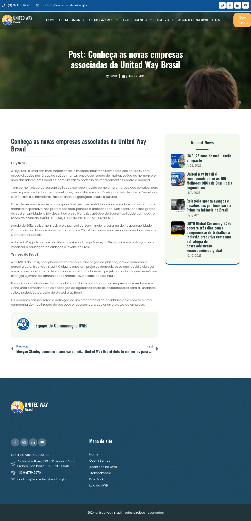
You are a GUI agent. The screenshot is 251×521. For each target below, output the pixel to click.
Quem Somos (72, 20)
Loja (216, 20)
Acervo (165, 20)
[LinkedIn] (237, 5)
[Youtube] (245, 5)
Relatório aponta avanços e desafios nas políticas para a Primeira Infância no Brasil (209, 205)
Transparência (137, 20)
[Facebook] (229, 5)
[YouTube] (42, 442)
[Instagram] (222, 5)
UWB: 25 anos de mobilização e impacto (209, 158)
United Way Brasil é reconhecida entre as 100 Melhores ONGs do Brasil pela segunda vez (209, 180)
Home (50, 20)
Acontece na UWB (193, 20)
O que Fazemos (104, 20)
